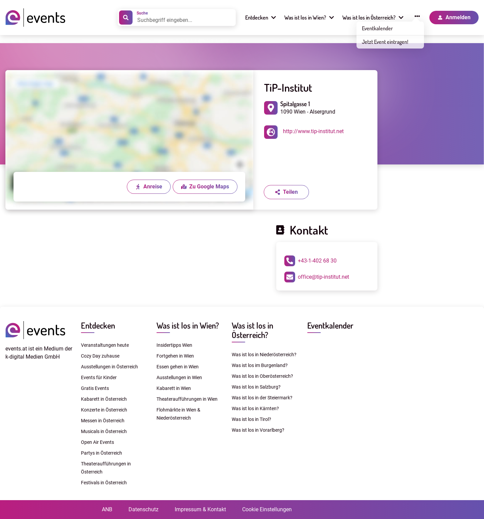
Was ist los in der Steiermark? (262, 397)
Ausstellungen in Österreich (109, 366)
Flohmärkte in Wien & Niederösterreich (178, 414)
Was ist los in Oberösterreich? (262, 376)
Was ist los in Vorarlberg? (258, 430)
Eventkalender (330, 325)
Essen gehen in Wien (177, 366)
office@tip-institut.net (316, 277)
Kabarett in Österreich (104, 399)
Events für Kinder (99, 377)
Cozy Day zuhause (100, 356)
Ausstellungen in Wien (179, 377)
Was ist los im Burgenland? (260, 365)
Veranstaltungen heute (105, 345)
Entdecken (98, 325)
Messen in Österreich (102, 420)
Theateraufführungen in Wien (187, 399)
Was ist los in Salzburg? (256, 387)
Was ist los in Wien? (187, 325)
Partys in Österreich (101, 453)
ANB (107, 509)
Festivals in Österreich (104, 482)
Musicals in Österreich (104, 431)
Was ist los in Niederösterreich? (264, 354)
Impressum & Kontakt (200, 509)
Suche (142, 13)
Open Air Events (97, 442)
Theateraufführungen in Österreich (106, 468)
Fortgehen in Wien (175, 356)
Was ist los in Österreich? (252, 330)
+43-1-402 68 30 (310, 260)
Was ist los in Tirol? (251, 419)
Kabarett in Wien (173, 388)
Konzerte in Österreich (104, 410)
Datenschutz (144, 509)
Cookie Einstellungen (267, 509)
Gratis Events (95, 388)
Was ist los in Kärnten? (255, 408)
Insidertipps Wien (174, 345)
